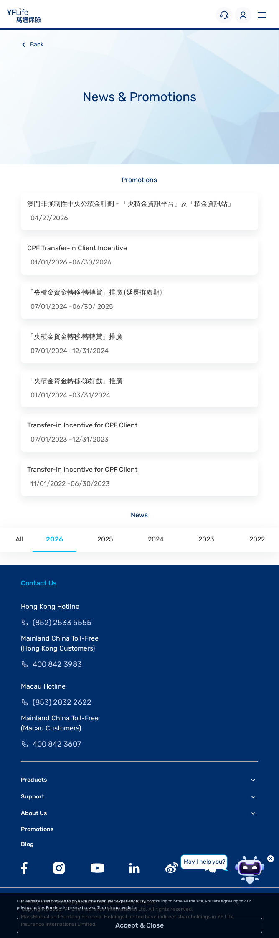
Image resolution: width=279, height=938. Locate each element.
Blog (27, 844)
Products (34, 779)
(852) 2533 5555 (62, 622)
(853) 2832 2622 (62, 702)
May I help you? (204, 861)
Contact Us (39, 583)
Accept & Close (139, 925)
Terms (103, 907)
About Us (34, 813)
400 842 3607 (57, 744)
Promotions (37, 829)
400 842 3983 (57, 664)
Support (32, 796)
